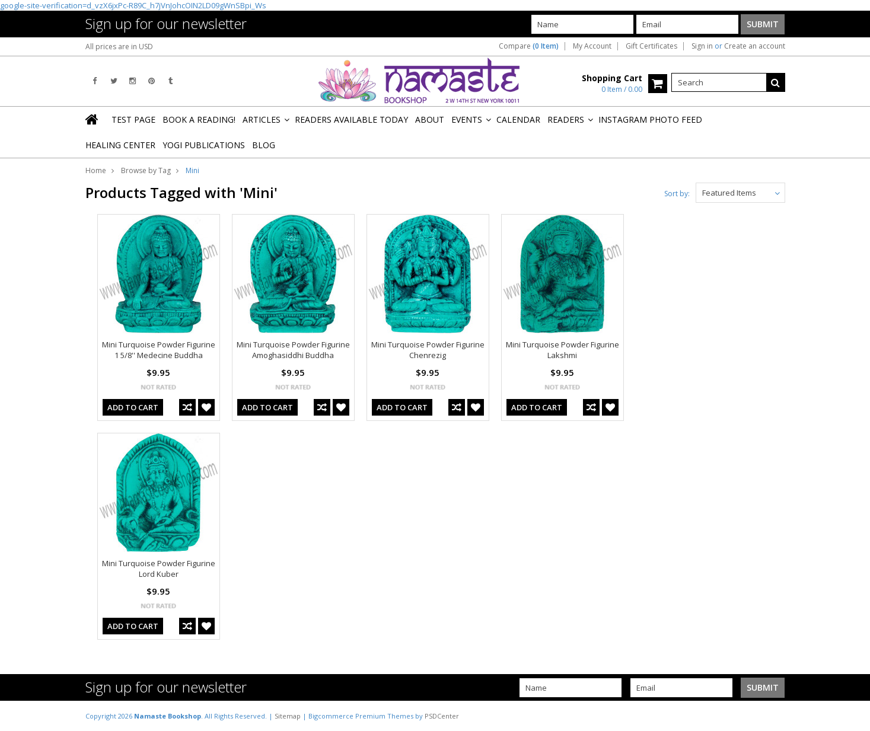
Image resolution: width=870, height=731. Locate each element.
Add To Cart (132, 407)
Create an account (754, 46)
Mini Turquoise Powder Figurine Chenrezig (428, 349)
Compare (529, 46)
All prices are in (119, 47)
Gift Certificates (651, 46)
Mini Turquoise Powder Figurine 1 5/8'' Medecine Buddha (158, 349)
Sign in (702, 46)
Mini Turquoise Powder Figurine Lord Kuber (158, 568)
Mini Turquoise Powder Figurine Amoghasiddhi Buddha (293, 349)
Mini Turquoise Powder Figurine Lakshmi (562, 349)
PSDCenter (442, 715)
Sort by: (677, 194)
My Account (592, 46)
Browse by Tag (146, 170)
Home (95, 170)
